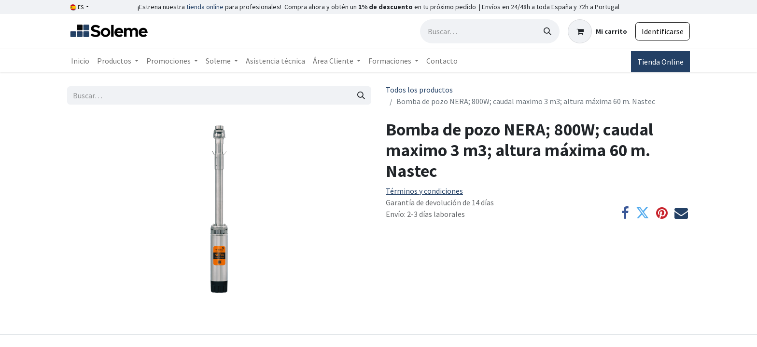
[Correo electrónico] (681, 213)
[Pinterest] (662, 213)
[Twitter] (642, 213)
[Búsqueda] (547, 31)
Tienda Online (660, 62)
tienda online (205, 6)
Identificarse (663, 31)
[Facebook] (625, 213)
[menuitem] (80, 60)
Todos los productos (419, 89)
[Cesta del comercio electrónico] (597, 31)
